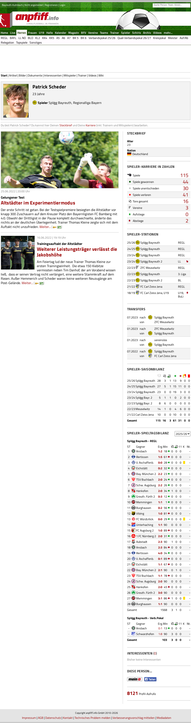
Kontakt (68, 717)
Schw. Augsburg (146, 485)
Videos (92, 75)
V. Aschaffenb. (145, 462)
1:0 (160, 513)
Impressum (29, 717)
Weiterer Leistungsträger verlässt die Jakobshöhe (77, 251)
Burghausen (143, 508)
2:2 (160, 474)
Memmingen (144, 502)
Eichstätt (141, 468)
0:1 (160, 558)
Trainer (82, 75)
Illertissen (142, 457)
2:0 (160, 479)
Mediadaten (164, 717)
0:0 (160, 462)
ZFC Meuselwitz (150, 267)
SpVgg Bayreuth (60, 102)
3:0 (160, 592)
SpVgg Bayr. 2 (144, 397)
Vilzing (140, 513)
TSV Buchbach (145, 479)
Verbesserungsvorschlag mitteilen (133, 717)
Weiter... (45, 226)
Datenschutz (53, 717)
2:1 (160, 570)
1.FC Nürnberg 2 (146, 536)
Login (62, 5)
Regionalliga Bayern (87, 102)
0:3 (160, 496)
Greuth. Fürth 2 (145, 496)
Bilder (22, 75)
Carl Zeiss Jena (145, 414)
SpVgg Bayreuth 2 (151, 261)
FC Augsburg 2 (145, 530)
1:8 (160, 634)
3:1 (160, 598)
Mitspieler (70, 75)
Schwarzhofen (145, 634)
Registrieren (51, 5)
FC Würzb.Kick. (145, 519)
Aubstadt (141, 541)
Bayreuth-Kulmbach (12, 5)
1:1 (160, 502)
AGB (40, 717)
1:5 (160, 457)
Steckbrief (65, 125)
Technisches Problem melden (93, 717)
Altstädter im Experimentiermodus (38, 202)
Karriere (91, 125)
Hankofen (142, 491)
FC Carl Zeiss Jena (151, 286)
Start (4, 75)
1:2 (160, 451)
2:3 (160, 541)
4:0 (160, 553)
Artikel (13, 75)
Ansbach (141, 451)
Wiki (101, 75)
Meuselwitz (143, 409)
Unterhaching (144, 525)
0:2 (160, 468)
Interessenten (53, 75)
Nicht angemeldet (34, 5)
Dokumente (35, 75)
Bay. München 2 (146, 474)
